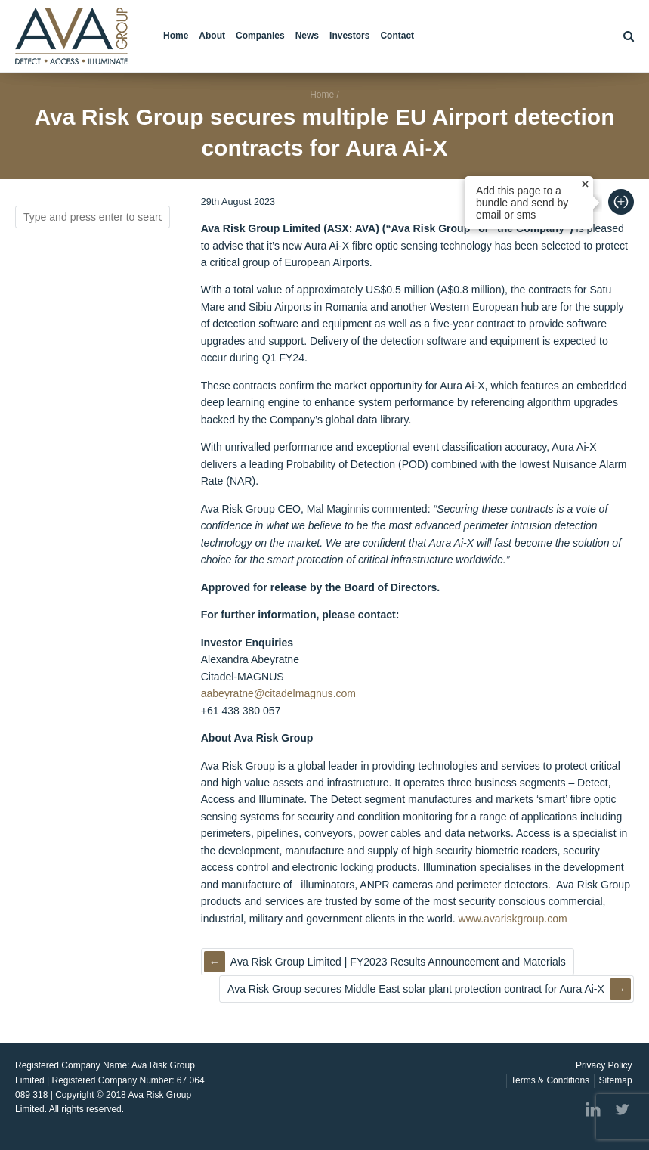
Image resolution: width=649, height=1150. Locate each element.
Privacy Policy (604, 1065)
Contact (397, 35)
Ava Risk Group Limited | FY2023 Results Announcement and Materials (398, 962)
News (307, 35)
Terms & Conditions (550, 1080)
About (212, 35)
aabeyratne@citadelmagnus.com (278, 693)
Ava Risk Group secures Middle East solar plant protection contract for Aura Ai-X (415, 989)
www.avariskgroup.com (513, 919)
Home (175, 35)
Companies (260, 35)
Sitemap (615, 1080)
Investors (349, 35)
